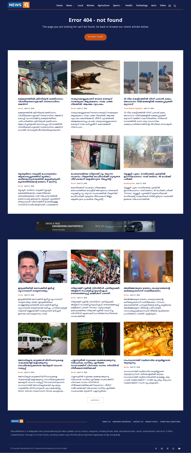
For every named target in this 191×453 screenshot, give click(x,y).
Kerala (20, 109)
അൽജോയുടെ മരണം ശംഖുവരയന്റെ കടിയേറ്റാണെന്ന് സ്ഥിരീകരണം (147, 289)
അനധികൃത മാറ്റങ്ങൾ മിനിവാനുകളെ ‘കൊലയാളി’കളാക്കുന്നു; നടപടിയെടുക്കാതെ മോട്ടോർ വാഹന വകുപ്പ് (40, 364)
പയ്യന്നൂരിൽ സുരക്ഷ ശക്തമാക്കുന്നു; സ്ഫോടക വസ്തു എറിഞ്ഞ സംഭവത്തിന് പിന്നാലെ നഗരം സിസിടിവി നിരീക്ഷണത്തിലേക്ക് (95, 364)
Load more (95, 400)
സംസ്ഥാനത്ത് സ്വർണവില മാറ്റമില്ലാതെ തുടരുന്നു (147, 361)
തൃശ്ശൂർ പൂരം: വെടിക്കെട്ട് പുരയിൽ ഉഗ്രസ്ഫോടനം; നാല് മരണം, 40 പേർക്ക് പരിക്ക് (147, 177)
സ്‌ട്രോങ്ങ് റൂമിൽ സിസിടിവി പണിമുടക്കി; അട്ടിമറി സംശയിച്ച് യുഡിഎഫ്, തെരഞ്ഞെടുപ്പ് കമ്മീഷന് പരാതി (95, 291)
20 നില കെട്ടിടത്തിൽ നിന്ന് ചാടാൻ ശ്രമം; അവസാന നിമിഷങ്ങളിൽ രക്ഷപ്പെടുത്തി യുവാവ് (148, 102)
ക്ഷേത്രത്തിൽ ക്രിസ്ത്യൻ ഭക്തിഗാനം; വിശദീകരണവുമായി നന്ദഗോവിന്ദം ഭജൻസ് (40, 102)
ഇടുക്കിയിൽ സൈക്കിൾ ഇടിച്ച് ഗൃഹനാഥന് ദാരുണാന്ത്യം (36, 289)
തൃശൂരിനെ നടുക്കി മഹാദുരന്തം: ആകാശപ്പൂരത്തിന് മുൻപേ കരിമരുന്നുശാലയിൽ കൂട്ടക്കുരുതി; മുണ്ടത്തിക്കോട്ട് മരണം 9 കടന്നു (39, 178)
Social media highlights (133, 109)
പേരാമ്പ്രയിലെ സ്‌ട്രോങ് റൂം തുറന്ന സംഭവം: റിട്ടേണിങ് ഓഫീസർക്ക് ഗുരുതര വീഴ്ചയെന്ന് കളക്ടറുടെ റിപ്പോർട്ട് (95, 177)
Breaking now (129, 184)
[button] (175, 6)
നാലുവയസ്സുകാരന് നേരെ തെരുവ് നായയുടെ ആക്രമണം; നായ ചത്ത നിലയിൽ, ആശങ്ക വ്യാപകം (92, 102)
